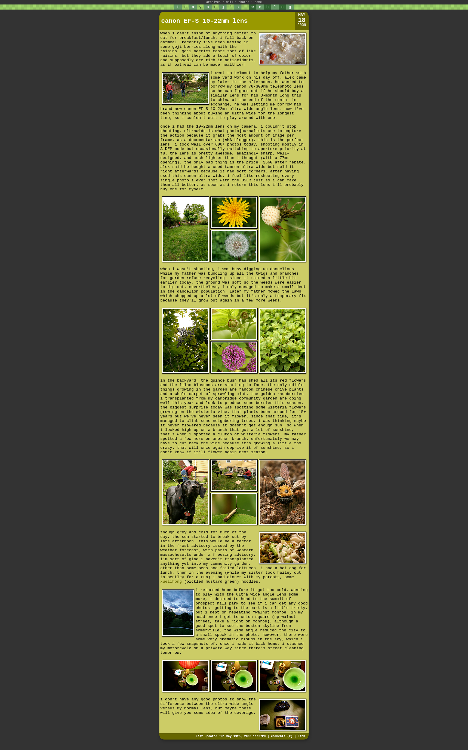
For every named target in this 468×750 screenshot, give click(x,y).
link (301, 736)
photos (243, 2)
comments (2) (281, 736)
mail (229, 2)
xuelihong (171, 581)
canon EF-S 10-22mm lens (204, 21)
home (258, 2)
